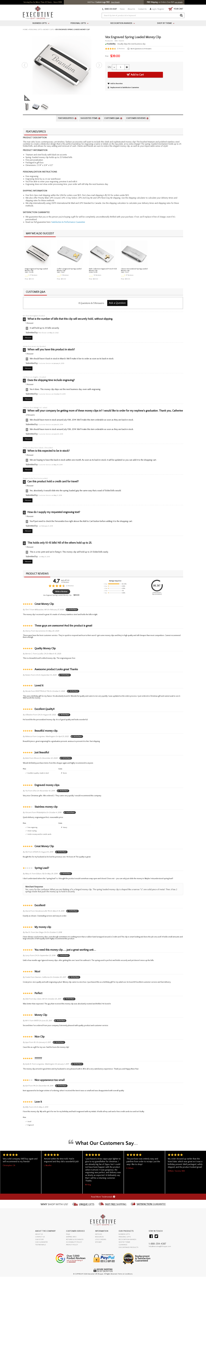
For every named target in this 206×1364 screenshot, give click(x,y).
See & (140, 49)
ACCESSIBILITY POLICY (74, 1242)
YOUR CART (176, 9)
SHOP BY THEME (124, 1242)
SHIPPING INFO (71, 1237)
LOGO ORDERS (100, 1239)
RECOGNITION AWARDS (127, 1239)
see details (178, 2)
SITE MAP (98, 1242)
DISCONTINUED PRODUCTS (128, 1247)
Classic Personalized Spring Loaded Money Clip (134, 269)
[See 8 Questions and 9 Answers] (139, 49)
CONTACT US (40, 1237)
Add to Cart (135, 74)
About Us (131, 9)
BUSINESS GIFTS (124, 1234)
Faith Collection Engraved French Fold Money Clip (103, 269)
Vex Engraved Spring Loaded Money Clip (57, 595)
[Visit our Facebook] (151, 1236)
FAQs (68, 1234)
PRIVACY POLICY (72, 1245)
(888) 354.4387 (109, 9)
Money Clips (48, 29)
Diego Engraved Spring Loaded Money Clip (36, 269)
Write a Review (61, 592)
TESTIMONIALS (40, 1245)
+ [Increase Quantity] (127, 67)
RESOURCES (99, 1237)
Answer (28, 338)
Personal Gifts (35, 29)
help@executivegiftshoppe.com (160, 1246)
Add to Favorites (115, 83)
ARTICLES (98, 1234)
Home (122, 9)
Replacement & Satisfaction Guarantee (123, 87)
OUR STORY (39, 1239)
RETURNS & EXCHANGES (74, 1239)
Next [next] (99, 65)
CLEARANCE (123, 1245)
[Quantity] (121, 67)
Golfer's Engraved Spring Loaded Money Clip (69, 269)
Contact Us (142, 9)
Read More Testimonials (103, 1197)
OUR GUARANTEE (41, 1242)
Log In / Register (157, 9)
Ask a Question (117, 303)
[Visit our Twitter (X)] (156, 1236)
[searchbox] (143, 15)
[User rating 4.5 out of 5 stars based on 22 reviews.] (115, 49)
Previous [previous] (25, 65)
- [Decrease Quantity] (114, 67)
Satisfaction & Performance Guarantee (68, 222)
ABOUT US (39, 1234)
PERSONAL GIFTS (125, 1237)
